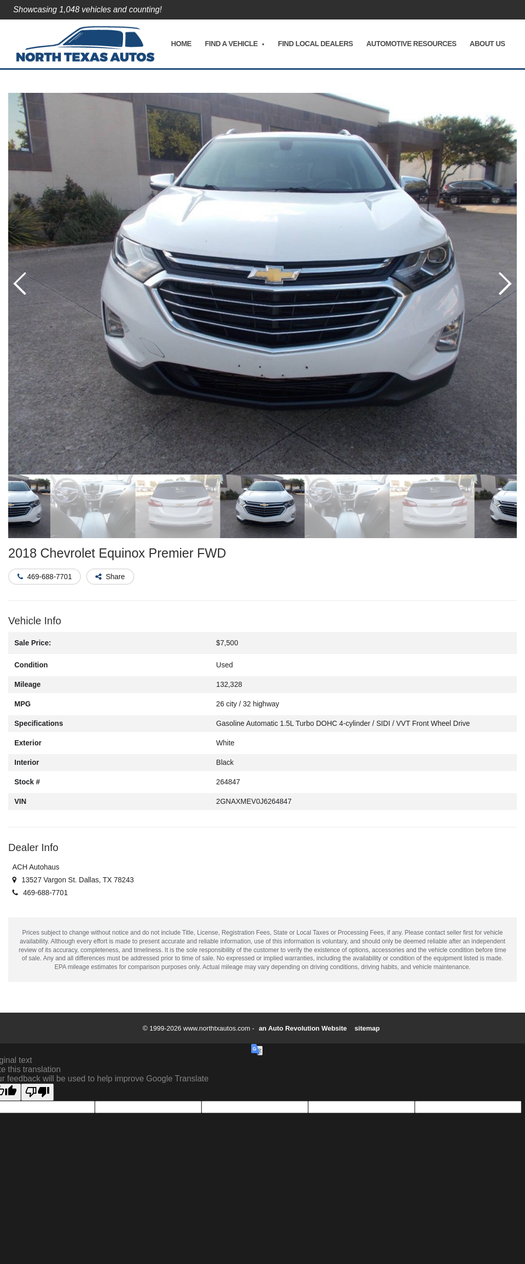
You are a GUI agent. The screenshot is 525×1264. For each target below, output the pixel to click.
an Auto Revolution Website (303, 1028)
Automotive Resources (411, 44)
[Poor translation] (37, 1092)
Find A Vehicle (231, 44)
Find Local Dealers (315, 44)
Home (181, 44)
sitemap (367, 1028)
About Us (487, 44)
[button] (505, 283)
